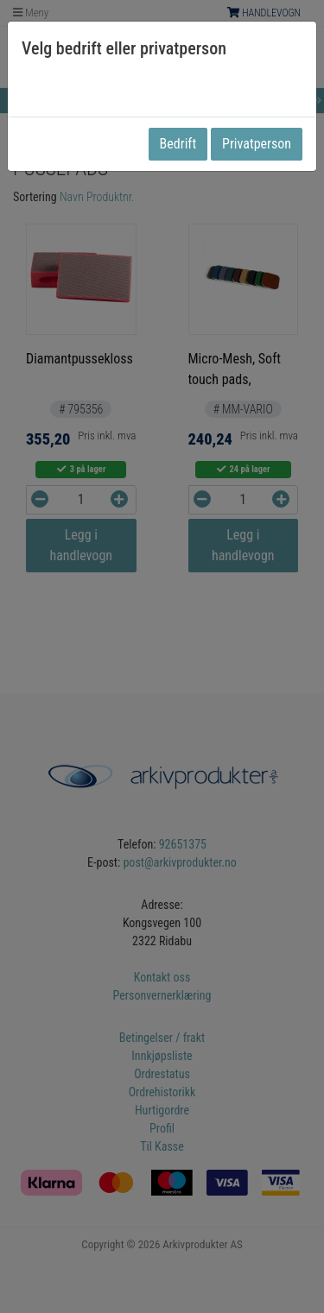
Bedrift (178, 144)
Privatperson (256, 144)
